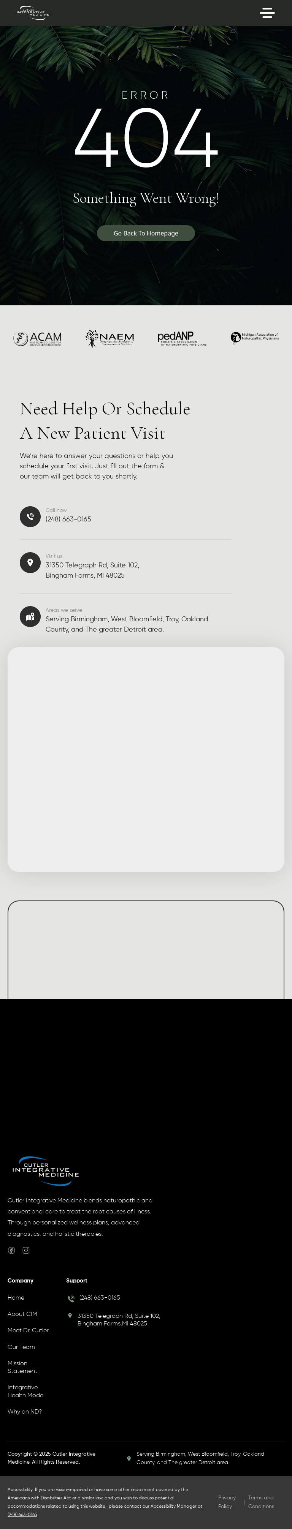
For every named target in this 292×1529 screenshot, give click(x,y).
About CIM (22, 1314)
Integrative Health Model (26, 1391)
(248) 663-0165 (99, 1298)
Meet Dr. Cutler (28, 1331)
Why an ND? (25, 1412)
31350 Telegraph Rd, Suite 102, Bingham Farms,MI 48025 (119, 1320)
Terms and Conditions (261, 1502)
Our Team (21, 1347)
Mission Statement (22, 1367)
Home (16, 1298)
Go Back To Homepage (146, 233)
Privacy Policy (227, 1502)
